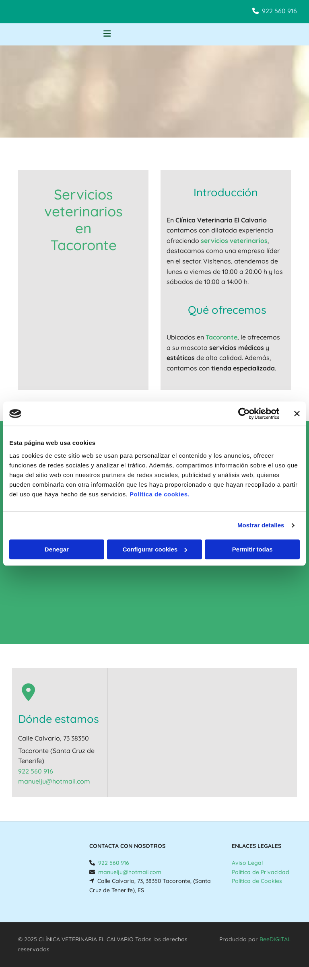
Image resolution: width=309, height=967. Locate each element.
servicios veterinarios (234, 241)
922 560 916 (279, 11)
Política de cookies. (160, 494)
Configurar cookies (154, 549)
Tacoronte (221, 337)
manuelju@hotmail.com (54, 781)
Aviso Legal (247, 862)
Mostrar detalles (260, 525)
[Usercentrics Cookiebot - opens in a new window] (244, 413)
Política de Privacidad (260, 872)
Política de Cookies (257, 881)
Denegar (57, 549)
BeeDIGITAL (275, 939)
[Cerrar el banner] (297, 413)
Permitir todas (252, 549)
